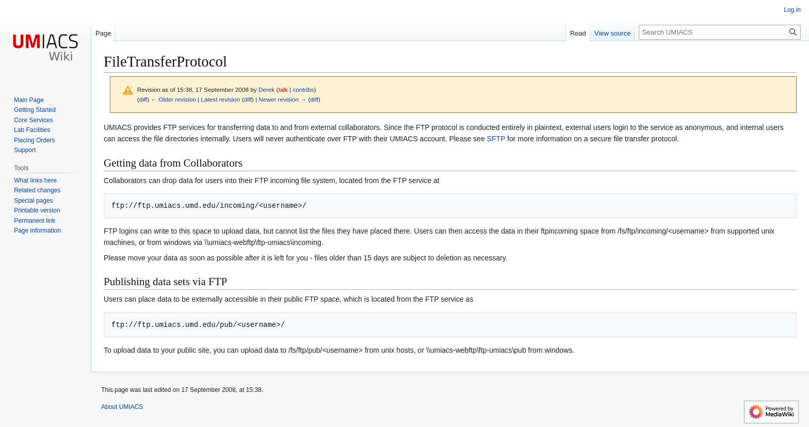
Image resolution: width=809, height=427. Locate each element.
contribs (303, 89)
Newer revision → (282, 99)
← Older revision (173, 99)
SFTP (496, 139)
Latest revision (220, 99)
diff (143, 99)
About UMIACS (122, 406)
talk (282, 89)
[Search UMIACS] (720, 32)
